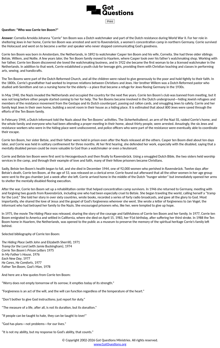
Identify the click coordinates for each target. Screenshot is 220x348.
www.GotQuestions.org (110, 344)
